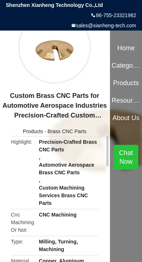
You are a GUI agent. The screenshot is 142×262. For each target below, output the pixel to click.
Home (126, 48)
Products (33, 131)
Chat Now (126, 157)
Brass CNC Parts (67, 131)
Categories (125, 65)
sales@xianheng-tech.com (106, 25)
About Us (126, 118)
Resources (125, 100)
